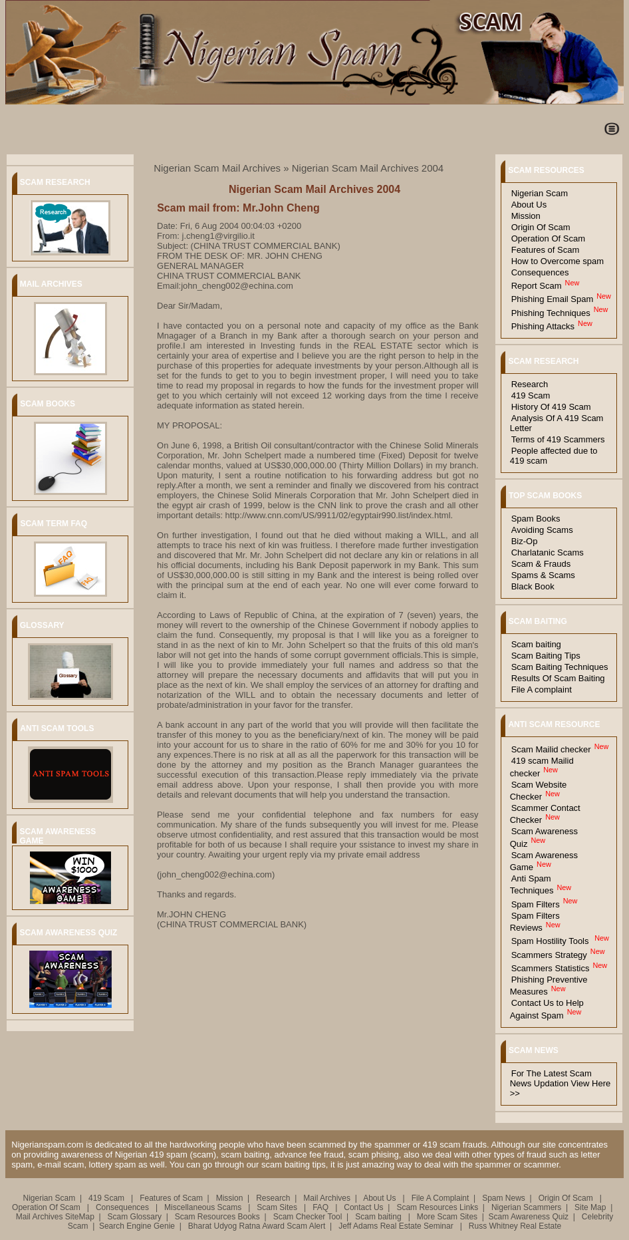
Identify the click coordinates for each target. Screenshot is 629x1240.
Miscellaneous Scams (203, 1207)
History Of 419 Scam (551, 407)
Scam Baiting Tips (545, 656)
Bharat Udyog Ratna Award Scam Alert (257, 1226)
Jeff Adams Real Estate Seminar (395, 1226)
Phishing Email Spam (552, 299)
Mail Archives (326, 1198)
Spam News (503, 1198)
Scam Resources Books (217, 1216)
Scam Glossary (135, 1216)
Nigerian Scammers (526, 1207)
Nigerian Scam (539, 193)
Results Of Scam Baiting (558, 678)
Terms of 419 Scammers (558, 439)
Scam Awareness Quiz (529, 1216)
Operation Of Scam (548, 238)
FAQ (321, 1207)
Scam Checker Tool (307, 1216)
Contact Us (363, 1207)
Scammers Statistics (550, 968)
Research (530, 384)
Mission (526, 216)
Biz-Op (524, 541)
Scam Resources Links (437, 1207)
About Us (529, 205)
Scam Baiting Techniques (559, 667)
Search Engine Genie (137, 1226)
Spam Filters (535, 904)
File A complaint (541, 690)
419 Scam (531, 395)
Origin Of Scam (540, 227)
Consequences (540, 272)
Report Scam (536, 286)
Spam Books (536, 519)
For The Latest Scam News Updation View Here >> (560, 1083)
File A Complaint (440, 1198)
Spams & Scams (543, 575)
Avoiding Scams (542, 530)
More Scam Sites (447, 1216)
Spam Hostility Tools (551, 941)
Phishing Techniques (550, 313)
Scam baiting (536, 644)
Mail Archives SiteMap (55, 1216)
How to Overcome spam (557, 261)
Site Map (590, 1207)
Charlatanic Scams (547, 552)
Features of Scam (545, 250)
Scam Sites (278, 1207)
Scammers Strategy (549, 955)
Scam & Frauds (541, 564)
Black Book (533, 586)
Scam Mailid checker (551, 749)
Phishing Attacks (542, 326)
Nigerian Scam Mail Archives (217, 168)
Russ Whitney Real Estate (515, 1226)
